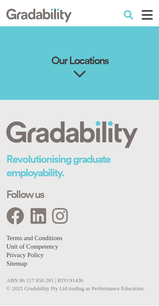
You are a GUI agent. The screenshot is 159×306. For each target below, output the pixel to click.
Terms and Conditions (34, 238)
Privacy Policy (25, 255)
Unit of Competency (32, 246)
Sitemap (16, 263)
